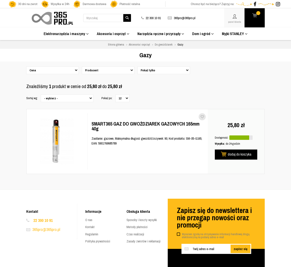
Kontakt (90, 226)
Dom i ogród (203, 33)
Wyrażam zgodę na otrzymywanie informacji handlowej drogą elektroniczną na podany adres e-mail (215, 236)
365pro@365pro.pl (184, 18)
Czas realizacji (135, 234)
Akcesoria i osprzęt (113, 33)
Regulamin (91, 234)
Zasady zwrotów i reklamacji (143, 241)
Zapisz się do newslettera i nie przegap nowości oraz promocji (214, 218)
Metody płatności (137, 226)
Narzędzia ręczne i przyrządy (160, 33)
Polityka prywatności (97, 241)
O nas (88, 219)
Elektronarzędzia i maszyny (66, 33)
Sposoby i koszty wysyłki (142, 219)
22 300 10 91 (43, 220)
